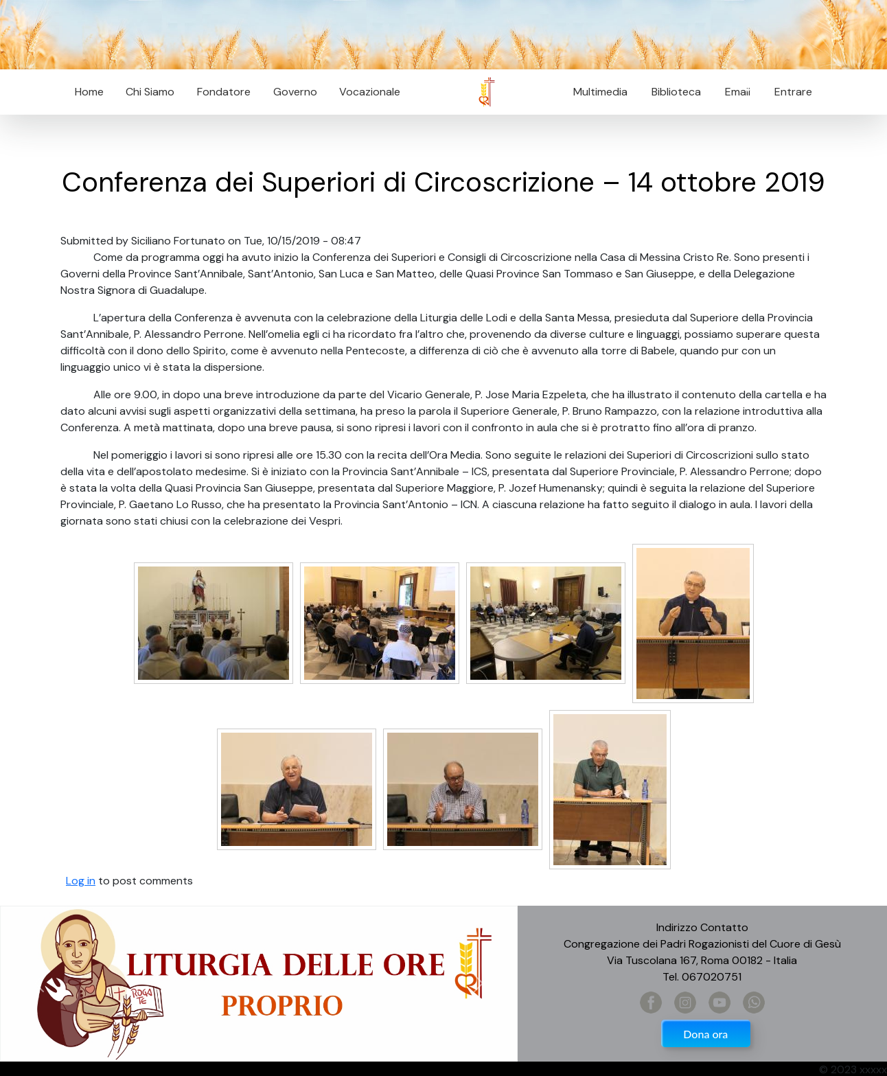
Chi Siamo (150, 91)
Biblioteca (676, 91)
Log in (80, 880)
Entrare (793, 91)
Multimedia (600, 91)
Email (733, 91)
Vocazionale (369, 91)
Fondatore (224, 91)
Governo (295, 91)
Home (89, 91)
